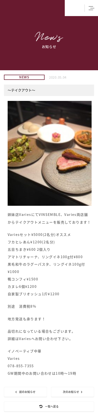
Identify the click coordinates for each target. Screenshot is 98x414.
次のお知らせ (72, 392)
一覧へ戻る (49, 406)
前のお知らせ (25, 392)
